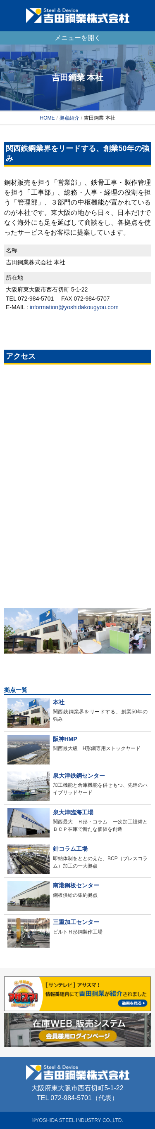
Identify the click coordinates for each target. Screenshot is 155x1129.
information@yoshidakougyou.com (74, 307)
